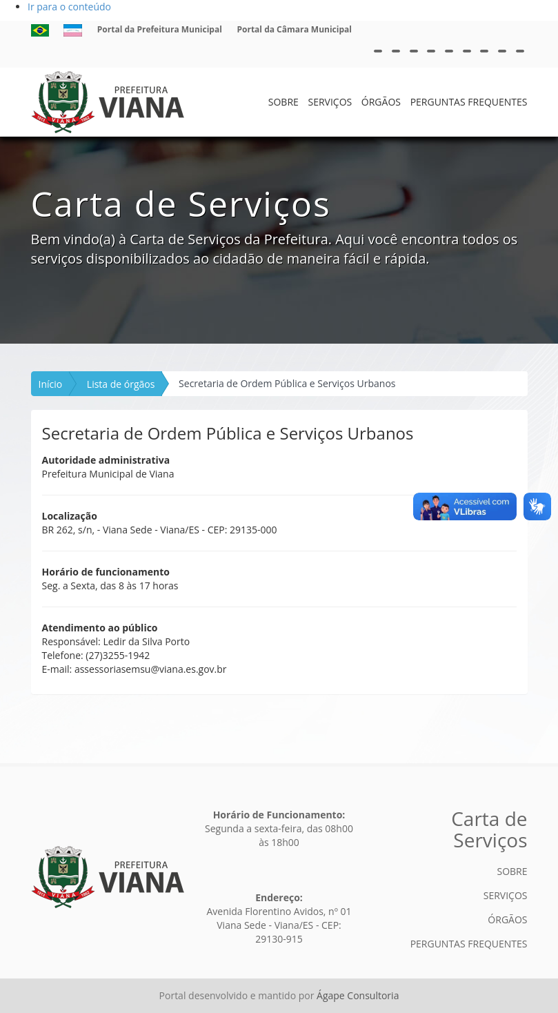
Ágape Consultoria (358, 995)
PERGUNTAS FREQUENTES (469, 101)
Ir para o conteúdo (69, 6)
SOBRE (283, 101)
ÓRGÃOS (381, 101)
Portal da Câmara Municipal (294, 29)
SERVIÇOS (330, 101)
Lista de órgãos (121, 384)
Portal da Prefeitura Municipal (159, 29)
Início (51, 384)
